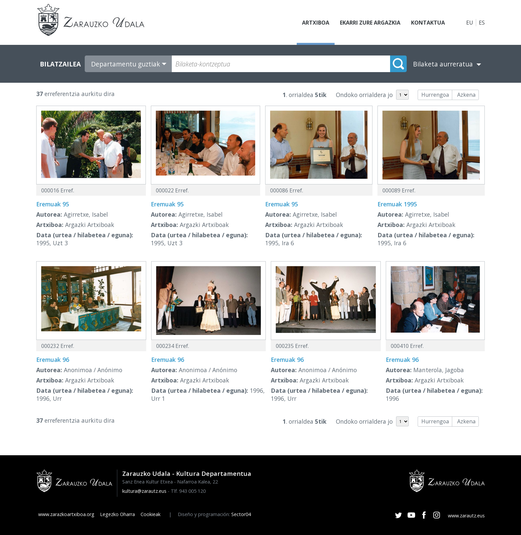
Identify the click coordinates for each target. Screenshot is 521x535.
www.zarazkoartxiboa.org (66, 514)
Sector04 (241, 514)
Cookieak (150, 514)
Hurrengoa (435, 94)
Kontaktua (428, 22)
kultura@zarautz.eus (144, 491)
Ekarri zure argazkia (370, 22)
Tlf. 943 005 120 (188, 491)
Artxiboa (315, 22)
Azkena (466, 94)
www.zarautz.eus (466, 515)
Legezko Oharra (117, 514)
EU (469, 22)
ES (482, 22)
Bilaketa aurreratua (443, 63)
